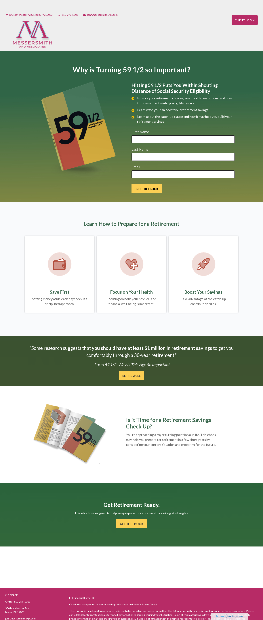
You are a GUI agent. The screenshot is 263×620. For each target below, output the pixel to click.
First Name (140, 121)
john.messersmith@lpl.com (100, 3)
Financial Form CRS (84, 586)
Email (136, 156)
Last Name (140, 138)
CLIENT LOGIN (245, 9)
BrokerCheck (149, 593)
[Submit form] (147, 177)
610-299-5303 (67, 3)
